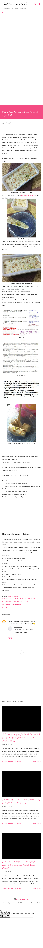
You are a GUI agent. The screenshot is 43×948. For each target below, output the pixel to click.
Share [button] (4, 607)
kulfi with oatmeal (9, 601)
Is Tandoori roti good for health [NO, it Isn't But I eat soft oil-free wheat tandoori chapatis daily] (21, 737)
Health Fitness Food (14, 4)
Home (4, 13)
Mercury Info (18, 627)
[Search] (35, 3)
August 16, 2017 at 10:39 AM (24, 629)
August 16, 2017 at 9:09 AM (28, 621)
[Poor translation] (7, 916)
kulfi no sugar (29, 598)
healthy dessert (14, 596)
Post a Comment (14, 761)
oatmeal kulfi (17, 604)
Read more (37, 761)
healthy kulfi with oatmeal (12, 598)
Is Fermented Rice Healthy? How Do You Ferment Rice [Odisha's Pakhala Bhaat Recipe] (19, 864)
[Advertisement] (21, 39)
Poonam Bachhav (13, 621)
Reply (10, 638)
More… (13, 13)
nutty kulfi (6, 604)
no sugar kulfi (22, 601)
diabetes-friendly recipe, (28, 195)
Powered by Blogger (21, 899)
